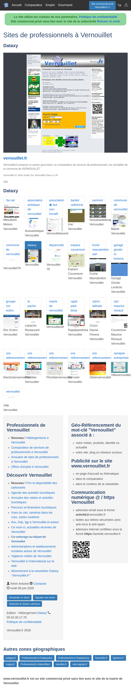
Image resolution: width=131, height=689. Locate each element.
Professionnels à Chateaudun (37, 658)
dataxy (31, 245)
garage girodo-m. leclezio (119, 251)
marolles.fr (61, 664)
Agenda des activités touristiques (33, 492)
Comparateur (33, 5)
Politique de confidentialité (98, 17)
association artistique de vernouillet (34, 207)
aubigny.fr (11, 658)
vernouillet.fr (15, 158)
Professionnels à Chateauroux (73, 658)
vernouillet (13, 391)
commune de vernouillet (120, 205)
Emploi (50, 5)
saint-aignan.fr (79, 664)
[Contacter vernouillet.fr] (126, 5)
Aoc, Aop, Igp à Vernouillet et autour (35, 522)
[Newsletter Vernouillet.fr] (119, 5)
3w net (10, 200)
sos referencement (13, 355)
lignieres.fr (118, 658)
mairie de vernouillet (56, 306)
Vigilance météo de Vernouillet (31, 556)
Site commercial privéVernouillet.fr (102, 6)
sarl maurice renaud (119, 306)
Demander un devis (19, 597)
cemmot (97, 200)
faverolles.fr (101, 658)
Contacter (39, 583)
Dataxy (42, 613)
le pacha (31, 304)
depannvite (56, 245)
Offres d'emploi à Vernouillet (29, 466)
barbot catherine (77, 202)
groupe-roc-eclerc (11, 306)
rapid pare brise (74, 306)
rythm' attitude (97, 304)
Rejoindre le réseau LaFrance (24, 604)
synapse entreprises (121, 355)
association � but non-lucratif (56, 207)
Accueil (16, 5)
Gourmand (65, 5)
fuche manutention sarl (99, 249)
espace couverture (77, 247)
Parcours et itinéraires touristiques (33, 507)
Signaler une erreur (45, 597)
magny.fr (10, 664)
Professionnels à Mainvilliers (35, 664)
